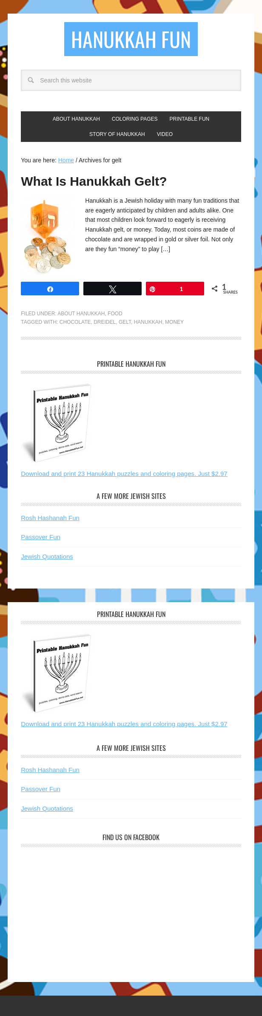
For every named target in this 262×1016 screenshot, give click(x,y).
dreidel (105, 322)
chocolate (75, 322)
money (174, 322)
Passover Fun (40, 537)
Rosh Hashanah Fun (50, 517)
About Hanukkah (81, 314)
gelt (125, 322)
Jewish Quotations (47, 556)
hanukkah (148, 322)
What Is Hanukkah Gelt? (94, 181)
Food (115, 314)
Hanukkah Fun (131, 39)
